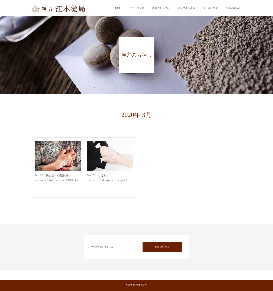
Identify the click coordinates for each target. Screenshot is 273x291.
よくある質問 (210, 8)
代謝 (102, 180)
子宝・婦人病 (136, 8)
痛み (76, 180)
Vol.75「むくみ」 (98, 175)
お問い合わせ (162, 246)
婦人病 (124, 180)
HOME (117, 8)
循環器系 (69, 180)
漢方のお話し (233, 8)
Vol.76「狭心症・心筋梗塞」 (53, 175)
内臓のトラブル (56, 180)
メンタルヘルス (186, 8)
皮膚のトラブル (161, 8)
